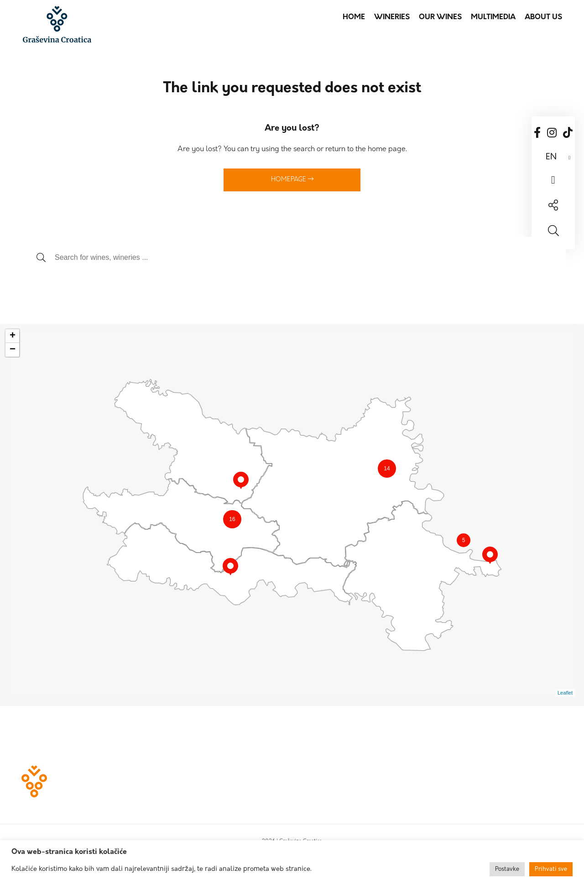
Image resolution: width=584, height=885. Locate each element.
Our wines (440, 17)
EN (551, 157)
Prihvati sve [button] (551, 869)
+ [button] (13, 336)
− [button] (13, 350)
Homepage (292, 179)
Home (354, 17)
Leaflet (565, 692)
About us (543, 17)
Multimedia (493, 17)
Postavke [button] (507, 869)
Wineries (392, 17)
